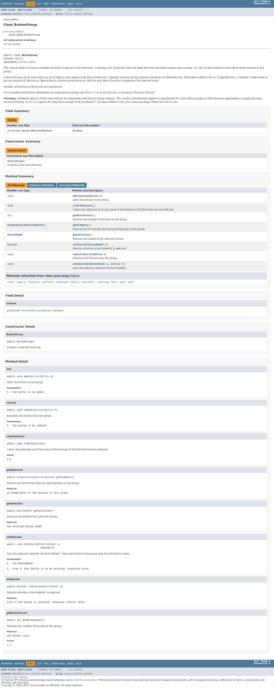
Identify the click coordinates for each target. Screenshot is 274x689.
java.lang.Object (14, 31)
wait (114, 282)
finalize (33, 282)
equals (21, 282)
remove (77, 254)
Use (39, 4)
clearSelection (82, 205)
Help (78, 4)
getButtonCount (82, 215)
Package (19, 4)
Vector (25, 130)
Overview (6, 4)
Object (19, 58)
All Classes (75, 10)
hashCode (61, 282)
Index (70, 4)
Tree (46, 4)
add (75, 196)
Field (26, 14)
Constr (36, 14)
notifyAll (88, 282)
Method (46, 14)
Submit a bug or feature (14, 677)
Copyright (6, 685)
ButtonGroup (15, 161)
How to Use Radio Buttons (101, 92)
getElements (80, 225)
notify (74, 282)
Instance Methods (41, 185)
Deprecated (58, 4)
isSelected (80, 244)
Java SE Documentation (83, 680)
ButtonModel (15, 234)
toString (102, 282)
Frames (43, 10)
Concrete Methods (72, 185)
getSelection (81, 234)
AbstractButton (41, 130)
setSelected (80, 263)
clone (10, 282)
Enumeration (15, 225)
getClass (47, 282)
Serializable (12, 44)
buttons (78, 130)
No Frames (55, 10)
